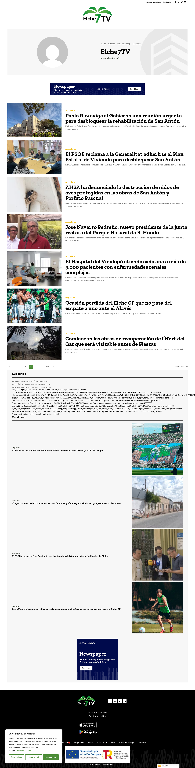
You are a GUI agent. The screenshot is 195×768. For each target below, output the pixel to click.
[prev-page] (9, 367)
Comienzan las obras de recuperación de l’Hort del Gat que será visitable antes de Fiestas (125, 341)
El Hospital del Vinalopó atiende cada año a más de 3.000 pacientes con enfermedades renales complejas (125, 267)
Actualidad (70, 111)
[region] (33, 746)
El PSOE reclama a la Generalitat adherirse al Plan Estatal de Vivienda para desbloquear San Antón (124, 157)
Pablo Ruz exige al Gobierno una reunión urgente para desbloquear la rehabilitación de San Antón (123, 118)
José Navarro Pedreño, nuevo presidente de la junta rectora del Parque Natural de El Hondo (126, 230)
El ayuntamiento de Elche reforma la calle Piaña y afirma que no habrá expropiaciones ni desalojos (66, 503)
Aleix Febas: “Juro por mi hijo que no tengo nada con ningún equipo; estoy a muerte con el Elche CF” (66, 609)
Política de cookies (23, 751)
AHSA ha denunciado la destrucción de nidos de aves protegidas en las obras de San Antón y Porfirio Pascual (122, 192)
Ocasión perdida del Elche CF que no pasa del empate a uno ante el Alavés (118, 305)
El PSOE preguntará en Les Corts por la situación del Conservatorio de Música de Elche (60, 556)
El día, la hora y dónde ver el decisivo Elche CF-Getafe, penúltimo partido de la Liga (57, 450)
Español (163, 765)
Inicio (103, 44)
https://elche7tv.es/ (110, 58)
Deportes (70, 298)
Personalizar (16, 757)
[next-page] (53, 367)
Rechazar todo (33, 757)
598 (47, 366)
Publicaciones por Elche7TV (129, 44)
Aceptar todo (50, 757)
